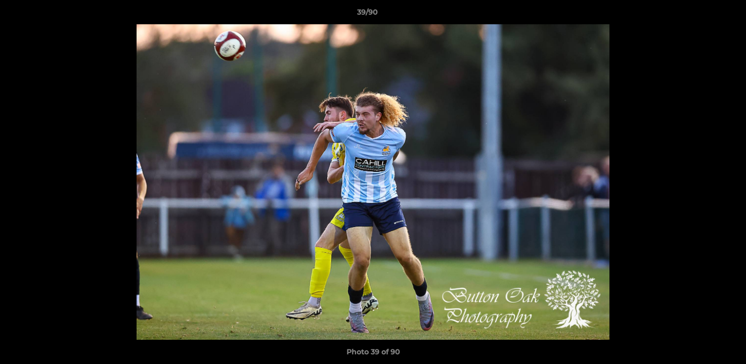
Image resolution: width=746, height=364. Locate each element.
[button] (703, 14)
